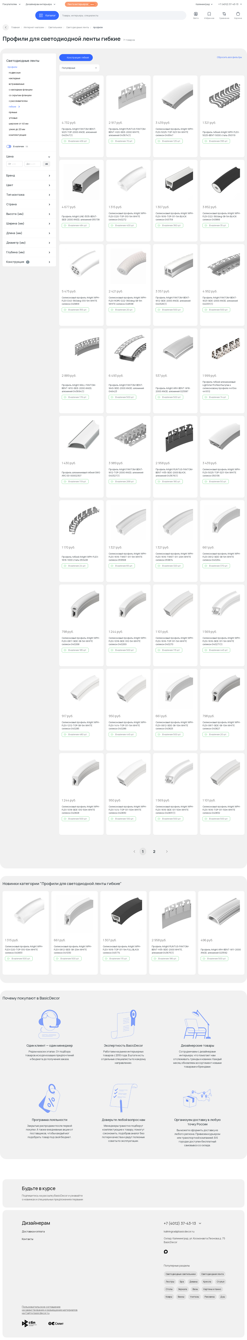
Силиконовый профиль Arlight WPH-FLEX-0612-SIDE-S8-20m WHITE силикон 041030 (73, 949)
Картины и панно (212, 1289)
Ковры (169, 1296)
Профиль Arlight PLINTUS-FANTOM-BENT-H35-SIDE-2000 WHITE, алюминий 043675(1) (170, 949)
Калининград (204, 4)
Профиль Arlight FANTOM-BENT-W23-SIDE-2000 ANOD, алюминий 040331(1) (220, 300)
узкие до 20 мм (17, 129)
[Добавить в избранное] (98, 80)
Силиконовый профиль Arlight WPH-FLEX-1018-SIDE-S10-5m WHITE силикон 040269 (128, 641)
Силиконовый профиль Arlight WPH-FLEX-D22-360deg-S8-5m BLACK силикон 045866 (222, 216)
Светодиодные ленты (22, 61)
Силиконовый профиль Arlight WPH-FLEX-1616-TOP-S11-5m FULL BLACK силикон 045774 (122, 949)
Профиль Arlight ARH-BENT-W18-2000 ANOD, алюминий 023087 (173, 390)
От (9, 163)
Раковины (210, 1296)
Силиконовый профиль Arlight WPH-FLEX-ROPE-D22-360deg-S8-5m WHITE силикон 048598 (128, 300)
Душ (222, 1296)
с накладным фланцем (20, 89)
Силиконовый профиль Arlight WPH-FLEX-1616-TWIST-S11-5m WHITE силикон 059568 (128, 556)
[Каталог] (47, 15)
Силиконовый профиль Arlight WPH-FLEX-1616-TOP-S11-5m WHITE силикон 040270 (175, 641)
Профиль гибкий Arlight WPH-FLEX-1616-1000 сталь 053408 (80, 558)
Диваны (194, 1281)
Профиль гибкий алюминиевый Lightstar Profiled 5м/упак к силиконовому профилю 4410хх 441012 (219, 386)
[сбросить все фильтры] (227, 57)
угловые (13, 117)
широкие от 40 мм (18, 123)
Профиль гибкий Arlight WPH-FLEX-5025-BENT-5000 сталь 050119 (221, 134)
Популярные (79, 67)
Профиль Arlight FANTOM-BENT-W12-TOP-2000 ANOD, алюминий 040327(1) (126, 472)
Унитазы (194, 1296)
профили (12, 66)
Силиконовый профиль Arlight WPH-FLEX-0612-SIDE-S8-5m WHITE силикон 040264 (222, 556)
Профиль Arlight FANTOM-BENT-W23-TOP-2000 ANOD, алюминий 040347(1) (79, 132)
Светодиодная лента (212, 1274)
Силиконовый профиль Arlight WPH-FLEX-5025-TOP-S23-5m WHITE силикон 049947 (175, 132)
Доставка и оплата (33, 1231)
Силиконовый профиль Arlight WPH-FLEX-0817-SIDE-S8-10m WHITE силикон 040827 (222, 725)
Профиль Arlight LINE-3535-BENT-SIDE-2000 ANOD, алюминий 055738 (81, 218)
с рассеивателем (18, 100)
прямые (13, 112)
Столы (169, 1289)
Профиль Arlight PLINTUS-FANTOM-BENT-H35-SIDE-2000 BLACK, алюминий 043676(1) (174, 472)
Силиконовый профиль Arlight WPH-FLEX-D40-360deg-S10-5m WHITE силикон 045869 (81, 300)
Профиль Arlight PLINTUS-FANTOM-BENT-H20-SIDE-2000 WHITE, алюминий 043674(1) (127, 132)
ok (46, 163)
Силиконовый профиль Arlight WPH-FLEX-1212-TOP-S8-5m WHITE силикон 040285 (81, 725)
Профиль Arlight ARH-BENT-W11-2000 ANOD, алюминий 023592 (221, 951)
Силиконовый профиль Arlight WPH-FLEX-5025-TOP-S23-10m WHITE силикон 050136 (222, 472)
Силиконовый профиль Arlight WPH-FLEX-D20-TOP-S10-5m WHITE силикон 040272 (128, 216)
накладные (14, 78)
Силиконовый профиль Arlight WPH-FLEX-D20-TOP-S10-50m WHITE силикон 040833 (24, 949)
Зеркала (182, 1289)
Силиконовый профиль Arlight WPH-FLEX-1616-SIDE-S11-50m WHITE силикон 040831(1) (175, 809)
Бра (182, 1281)
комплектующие (17, 134)
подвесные (15, 72)
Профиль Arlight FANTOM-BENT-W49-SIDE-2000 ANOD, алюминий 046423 (126, 388)
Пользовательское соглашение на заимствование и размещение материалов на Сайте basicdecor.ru (50, 1310)
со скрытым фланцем (20, 95)
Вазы (195, 1289)
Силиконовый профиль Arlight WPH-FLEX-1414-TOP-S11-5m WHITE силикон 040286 (128, 725)
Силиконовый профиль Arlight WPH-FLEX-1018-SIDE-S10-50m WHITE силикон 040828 (81, 809)
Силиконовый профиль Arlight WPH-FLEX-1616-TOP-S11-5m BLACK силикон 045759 (175, 216)
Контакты (27, 1239)
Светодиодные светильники (181, 1274)
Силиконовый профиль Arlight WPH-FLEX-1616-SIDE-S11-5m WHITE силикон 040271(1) (222, 641)
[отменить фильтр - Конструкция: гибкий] (64, 57)
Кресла (207, 1281)
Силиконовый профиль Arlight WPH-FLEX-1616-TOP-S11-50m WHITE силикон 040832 (222, 809)
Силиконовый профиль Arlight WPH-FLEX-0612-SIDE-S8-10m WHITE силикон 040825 (175, 725)
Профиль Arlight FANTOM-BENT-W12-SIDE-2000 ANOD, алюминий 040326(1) (173, 300)
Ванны (181, 1296)
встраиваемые (16, 83)
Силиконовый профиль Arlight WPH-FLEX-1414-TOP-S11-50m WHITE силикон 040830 (128, 809)
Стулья (220, 1281)
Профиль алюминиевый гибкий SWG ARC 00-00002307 (81, 474)
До (28, 163)
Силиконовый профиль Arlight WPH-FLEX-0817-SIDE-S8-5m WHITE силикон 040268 (81, 641)
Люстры (170, 1281)
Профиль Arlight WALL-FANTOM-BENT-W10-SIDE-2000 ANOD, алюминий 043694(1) (79, 388)
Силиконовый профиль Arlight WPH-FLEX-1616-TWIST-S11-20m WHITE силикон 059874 (175, 556)
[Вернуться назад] (6, 27)
